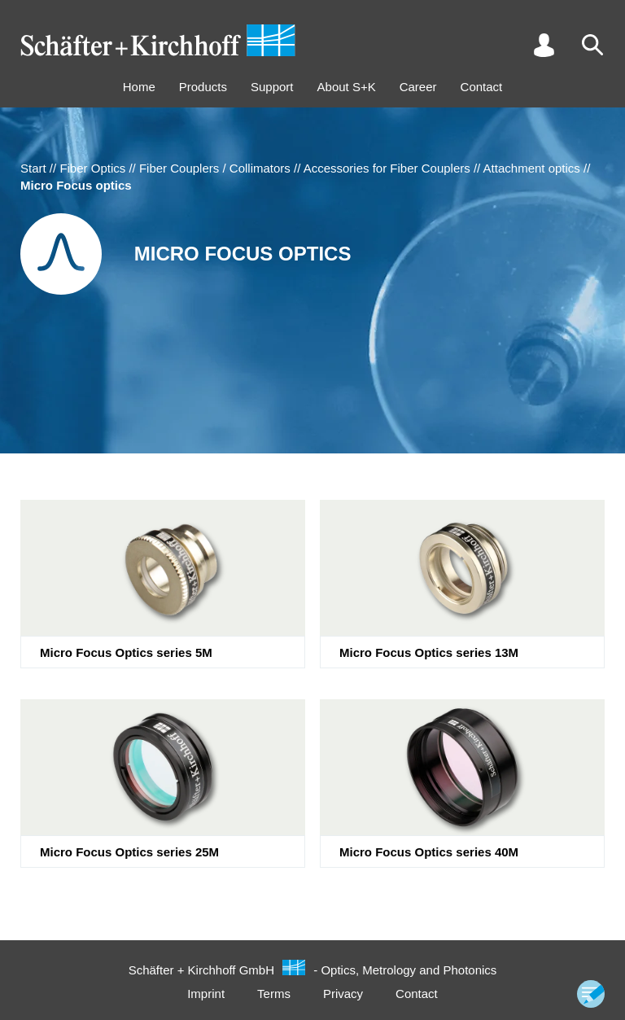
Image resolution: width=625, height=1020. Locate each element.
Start (33, 168)
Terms (274, 993)
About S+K (346, 87)
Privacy (343, 993)
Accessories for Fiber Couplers (387, 168)
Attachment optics (531, 168)
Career (418, 87)
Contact (482, 87)
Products (203, 87)
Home (139, 87)
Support (272, 87)
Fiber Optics (92, 168)
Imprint (206, 993)
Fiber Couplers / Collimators (215, 168)
